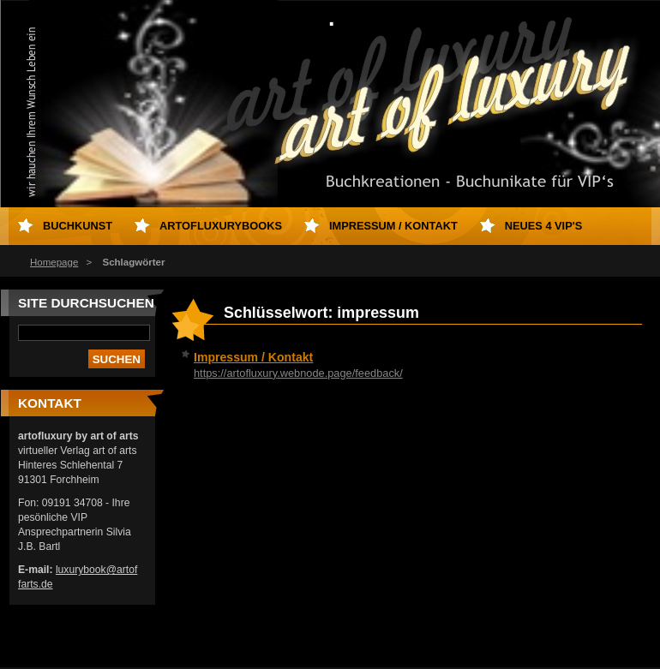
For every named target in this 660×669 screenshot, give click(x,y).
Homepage (54, 262)
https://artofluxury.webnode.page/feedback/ (298, 373)
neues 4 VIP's (544, 225)
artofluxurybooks (220, 225)
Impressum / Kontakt (253, 357)
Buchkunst (77, 225)
